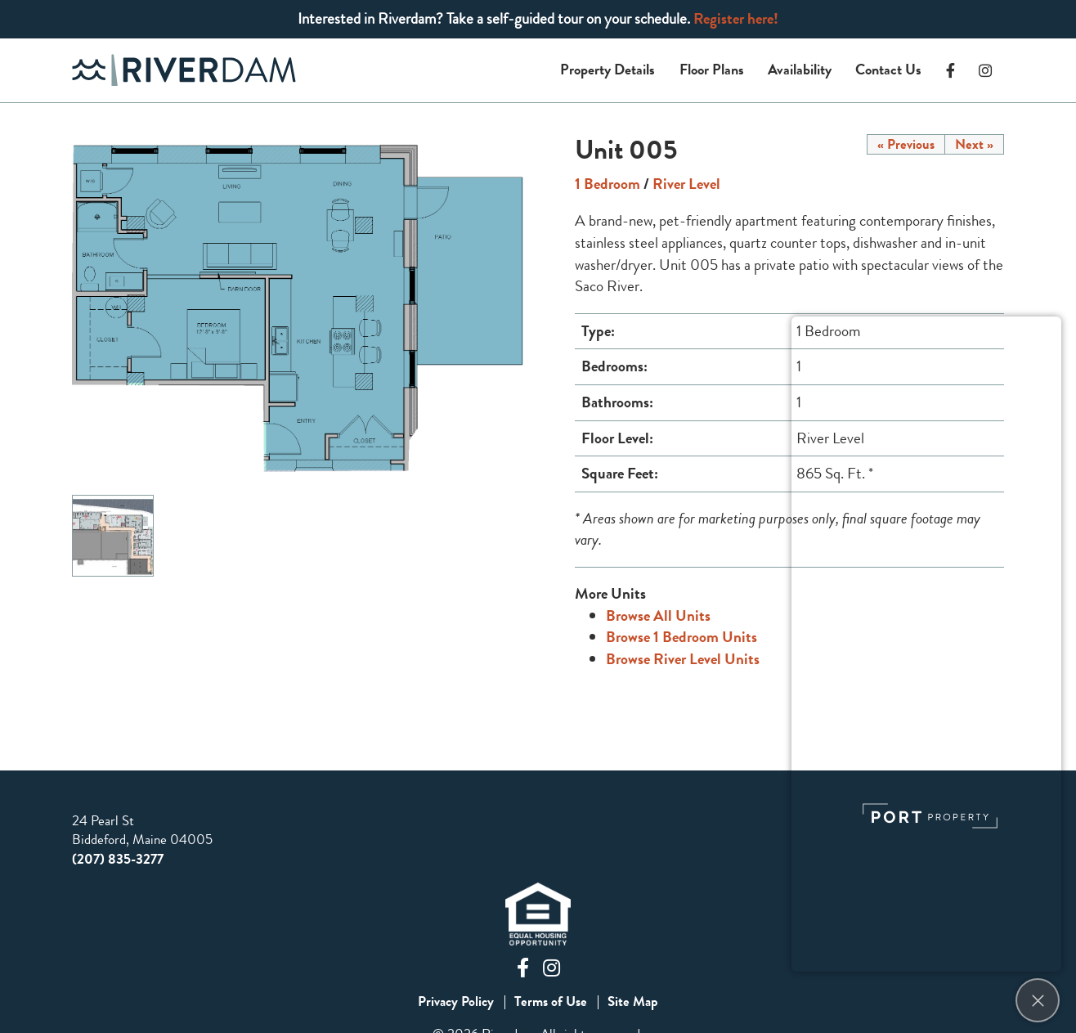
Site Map (632, 1002)
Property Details (607, 69)
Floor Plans (711, 69)
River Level (686, 184)
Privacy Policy (456, 1002)
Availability (800, 69)
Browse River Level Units (683, 659)
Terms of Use (550, 1002)
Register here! (735, 18)
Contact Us (888, 69)
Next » (974, 144)
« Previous (906, 144)
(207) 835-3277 (118, 859)
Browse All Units (658, 615)
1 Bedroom (607, 184)
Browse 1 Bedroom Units (681, 637)
